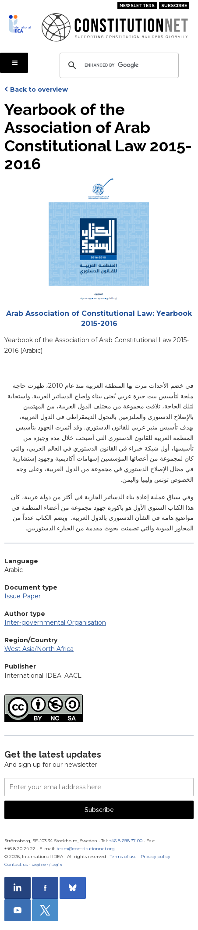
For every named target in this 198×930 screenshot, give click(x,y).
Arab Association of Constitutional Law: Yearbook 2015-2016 (99, 318)
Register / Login (47, 864)
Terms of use (123, 856)
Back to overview (39, 89)
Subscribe (174, 5)
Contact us (16, 864)
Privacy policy (155, 856)
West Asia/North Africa (39, 649)
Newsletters (137, 5)
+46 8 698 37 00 (125, 841)
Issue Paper (22, 596)
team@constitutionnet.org (86, 848)
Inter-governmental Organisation (55, 622)
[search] (118, 65)
